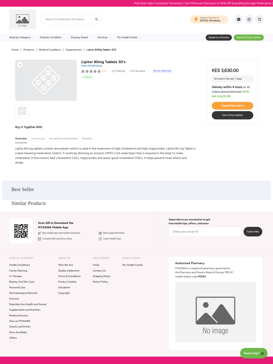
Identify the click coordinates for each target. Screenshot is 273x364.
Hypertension (74, 49)
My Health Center (129, 37)
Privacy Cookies (67, 281)
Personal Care (17, 287)
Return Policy (100, 281)
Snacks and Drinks (19, 326)
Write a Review (162, 70)
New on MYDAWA (19, 321)
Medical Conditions (50, 49)
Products (28, 49)
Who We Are (65, 265)
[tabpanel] (105, 155)
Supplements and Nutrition (24, 309)
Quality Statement (68, 270)
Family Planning (18, 270)
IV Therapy (15, 276)
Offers (13, 337)
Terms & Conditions (69, 276)
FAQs (96, 265)
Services (104, 37)
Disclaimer (64, 287)
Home (15, 49)
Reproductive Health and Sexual (27, 304)
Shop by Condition (52, 37)
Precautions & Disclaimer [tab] (63, 138)
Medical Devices (18, 315)
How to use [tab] (38, 138)
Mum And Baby (18, 332)
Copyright (64, 293)
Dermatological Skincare (23, 293)
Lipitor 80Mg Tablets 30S (101, 49)
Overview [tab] (21, 138)
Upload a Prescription (249, 37)
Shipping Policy (101, 276)
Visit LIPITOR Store (91, 65)
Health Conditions (19, 265)
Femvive (14, 298)
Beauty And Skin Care (21, 281)
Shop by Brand (81, 37)
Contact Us (99, 270)
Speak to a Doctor (218, 37)
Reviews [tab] (87, 138)
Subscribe (253, 231)
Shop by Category (21, 37)
